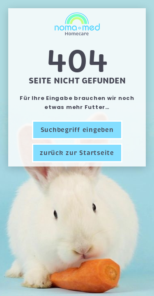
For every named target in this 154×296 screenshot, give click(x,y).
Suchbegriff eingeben (77, 130)
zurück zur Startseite (77, 153)
